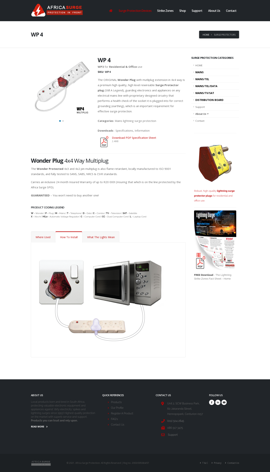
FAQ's (114, 419)
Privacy (217, 463)
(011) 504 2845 (175, 420)
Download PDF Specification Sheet (134, 137)
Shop (182, 11)
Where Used (43, 237)
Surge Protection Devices (135, 11)
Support (197, 11)
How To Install (69, 237)
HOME (198, 65)
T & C (205, 463)
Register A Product (122, 413)
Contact (231, 11)
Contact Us (117, 424)
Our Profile (117, 407)
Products (116, 402)
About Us (214, 11)
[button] (60, 121)
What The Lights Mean (101, 237)
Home (206, 34)
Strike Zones (165, 11)
